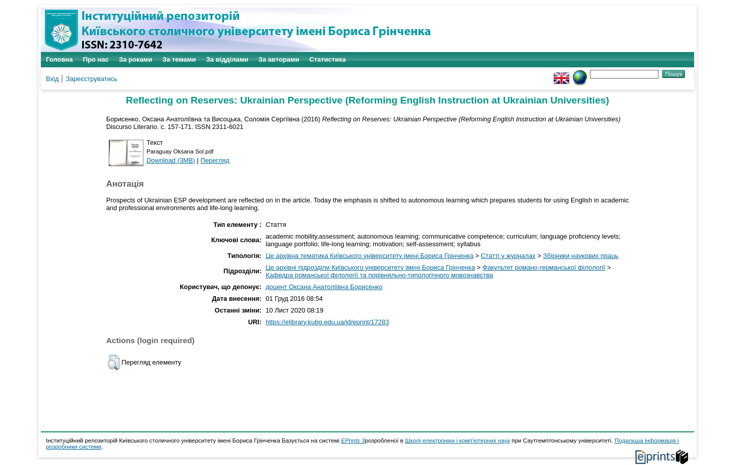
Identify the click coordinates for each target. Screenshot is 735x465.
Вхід (52, 79)
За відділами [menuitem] (227, 59)
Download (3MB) (170, 160)
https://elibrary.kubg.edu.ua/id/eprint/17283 (327, 322)
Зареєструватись (91, 79)
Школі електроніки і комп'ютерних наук (457, 440)
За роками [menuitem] (135, 59)
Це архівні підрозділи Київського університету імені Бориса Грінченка (370, 267)
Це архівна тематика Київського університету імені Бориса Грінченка (369, 256)
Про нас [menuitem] (96, 59)
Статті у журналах (508, 256)
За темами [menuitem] (179, 59)
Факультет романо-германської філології (543, 267)
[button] (113, 362)
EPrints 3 (353, 440)
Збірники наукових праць (581, 256)
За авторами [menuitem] (278, 59)
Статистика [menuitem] (327, 59)
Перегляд (215, 160)
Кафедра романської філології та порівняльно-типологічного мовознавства (379, 275)
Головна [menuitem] (59, 59)
